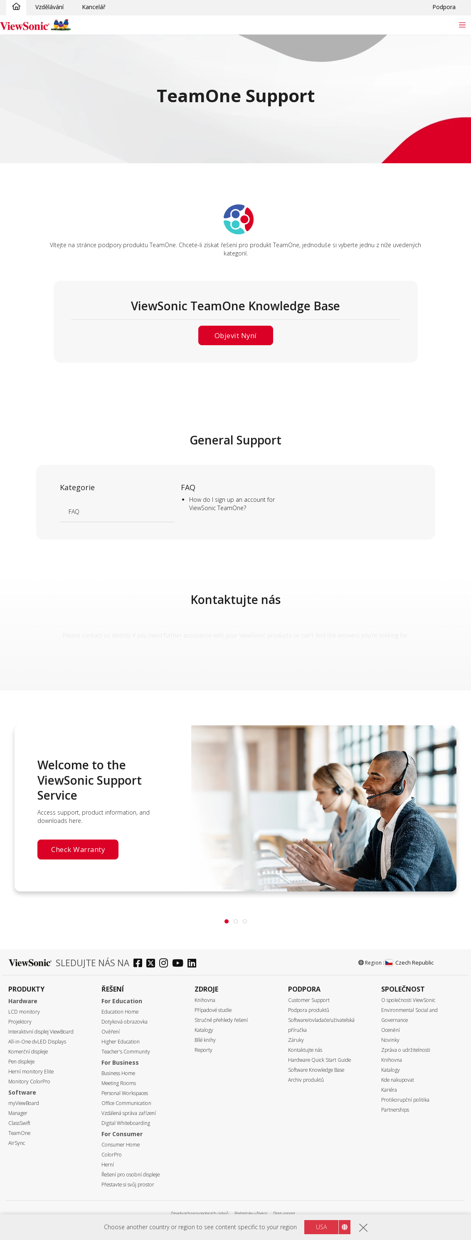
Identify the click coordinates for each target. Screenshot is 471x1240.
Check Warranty (78, 849)
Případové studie (213, 1010)
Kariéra (389, 1089)
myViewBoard (23, 1103)
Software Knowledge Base (316, 1069)
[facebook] (139, 964)
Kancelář (94, 7)
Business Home (118, 1073)
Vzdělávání (49, 7)
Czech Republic (409, 962)
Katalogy (204, 1030)
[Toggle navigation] (462, 25)
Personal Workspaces (124, 1093)
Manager (17, 1113)
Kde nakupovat (397, 1079)
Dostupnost (284, 1213)
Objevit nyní (236, 335)
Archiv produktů (306, 1079)
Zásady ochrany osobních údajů (199, 1213)
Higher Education (120, 1041)
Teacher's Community (125, 1051)
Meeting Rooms (118, 1083)
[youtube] (179, 964)
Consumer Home (120, 1144)
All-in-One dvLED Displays (37, 1041)
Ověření (110, 1031)
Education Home (119, 1011)
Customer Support (309, 1000)
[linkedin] (193, 964)
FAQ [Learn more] (74, 512)
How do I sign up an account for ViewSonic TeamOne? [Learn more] (232, 504)
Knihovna (205, 1000)
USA (321, 1227)
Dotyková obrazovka (124, 1021)
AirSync (16, 1143)
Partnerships (395, 1109)
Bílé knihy (205, 1040)
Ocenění (390, 1030)
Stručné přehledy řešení (221, 1020)
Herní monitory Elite (31, 1071)
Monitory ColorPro (29, 1081)
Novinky (390, 1040)
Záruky (296, 1040)
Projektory (20, 1021)
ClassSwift (19, 1123)
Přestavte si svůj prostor (127, 1184)
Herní (107, 1164)
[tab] (226, 921)
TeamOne (19, 1133)
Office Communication (126, 1103)
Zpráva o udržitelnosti (405, 1049)
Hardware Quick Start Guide (319, 1059)
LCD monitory (24, 1011)
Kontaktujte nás (305, 1049)
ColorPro (111, 1154)
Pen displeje (21, 1061)
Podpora (444, 7)
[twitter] (152, 964)
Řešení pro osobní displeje (130, 1174)
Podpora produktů (308, 1010)
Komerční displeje (28, 1051)
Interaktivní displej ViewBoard (41, 1031)
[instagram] (165, 964)
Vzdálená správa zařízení (128, 1113)
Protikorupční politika (405, 1099)
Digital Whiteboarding (125, 1123)
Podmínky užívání (250, 1213)
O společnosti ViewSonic (408, 1000)
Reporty (203, 1049)
